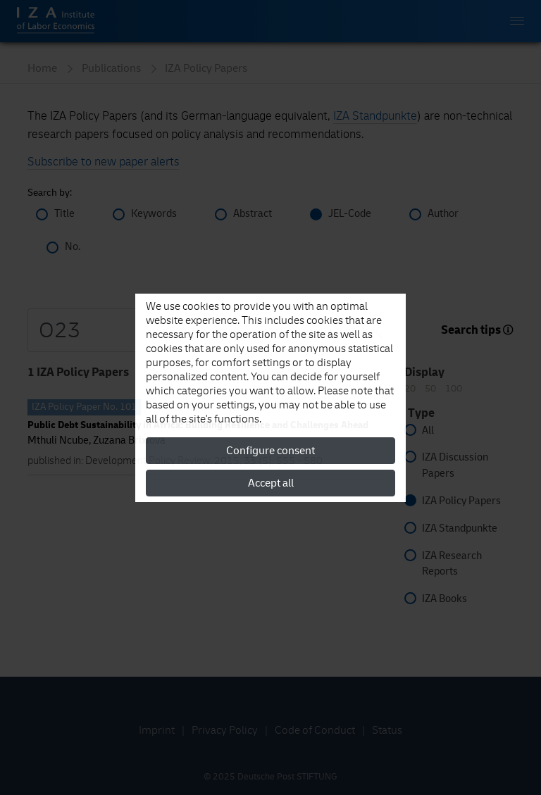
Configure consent (270, 451)
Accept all (271, 483)
